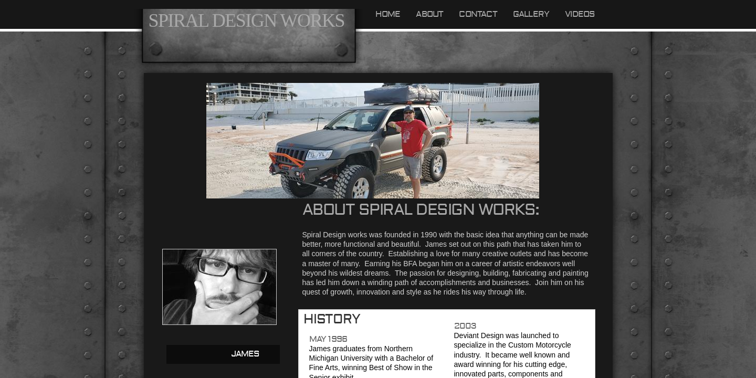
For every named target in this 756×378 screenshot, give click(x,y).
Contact (478, 14)
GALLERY (531, 14)
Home (388, 14)
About (429, 14)
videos (580, 14)
